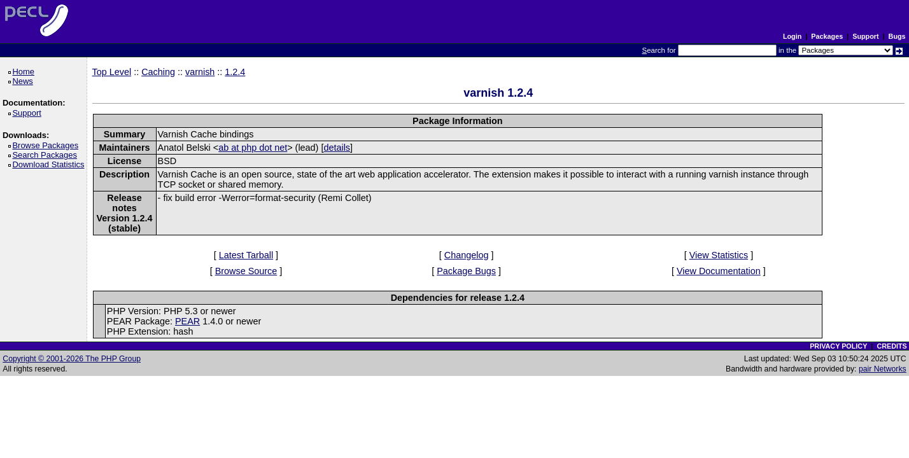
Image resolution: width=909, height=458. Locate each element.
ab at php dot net (252, 147)
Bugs (897, 36)
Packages (827, 36)
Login (792, 36)
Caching (158, 72)
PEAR (187, 321)
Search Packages (46, 155)
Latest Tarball (246, 255)
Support (865, 36)
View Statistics (719, 255)
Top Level (112, 72)
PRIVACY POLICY (838, 346)
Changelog (466, 255)
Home (25, 71)
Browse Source (246, 271)
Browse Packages (47, 145)
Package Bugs (466, 271)
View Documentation (719, 271)
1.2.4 (235, 72)
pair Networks (882, 368)
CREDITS (891, 346)
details (336, 147)
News (24, 81)
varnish (200, 72)
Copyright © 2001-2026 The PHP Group (72, 358)
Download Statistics (50, 164)
